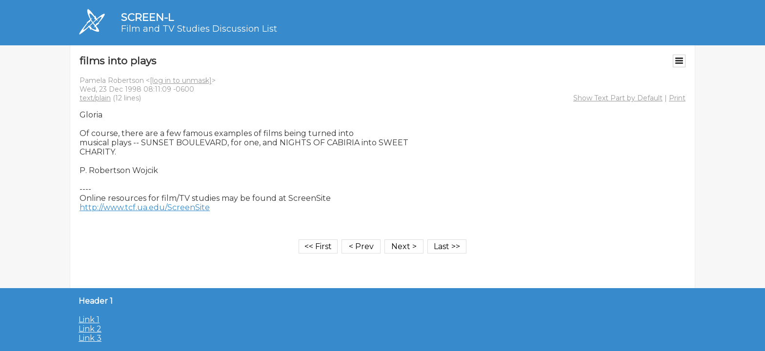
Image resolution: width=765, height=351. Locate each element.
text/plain (95, 98)
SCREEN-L (147, 17)
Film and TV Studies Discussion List (199, 28)
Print (677, 98)
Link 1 (89, 319)
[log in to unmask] (181, 80)
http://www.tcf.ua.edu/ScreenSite (145, 207)
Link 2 (90, 328)
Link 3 (90, 338)
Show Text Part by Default (618, 98)
